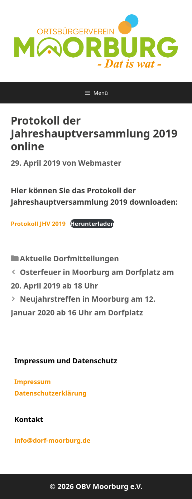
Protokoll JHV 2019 (38, 223)
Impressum (32, 381)
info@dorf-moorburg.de (52, 440)
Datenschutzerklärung (50, 393)
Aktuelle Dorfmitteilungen (69, 258)
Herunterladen (92, 223)
